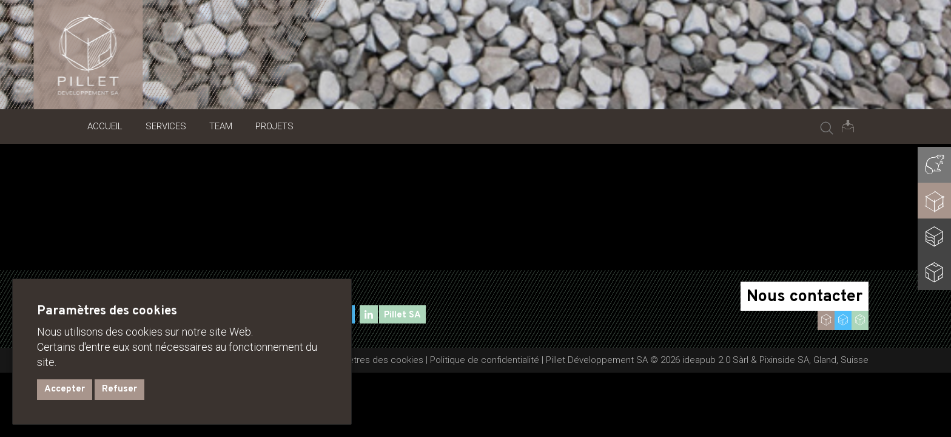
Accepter (64, 389)
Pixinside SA (784, 359)
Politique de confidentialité (484, 359)
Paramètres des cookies (372, 359)
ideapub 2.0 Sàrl (715, 359)
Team (220, 126)
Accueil (105, 126)
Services (166, 126)
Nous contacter (804, 296)
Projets (274, 126)
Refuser (119, 389)
